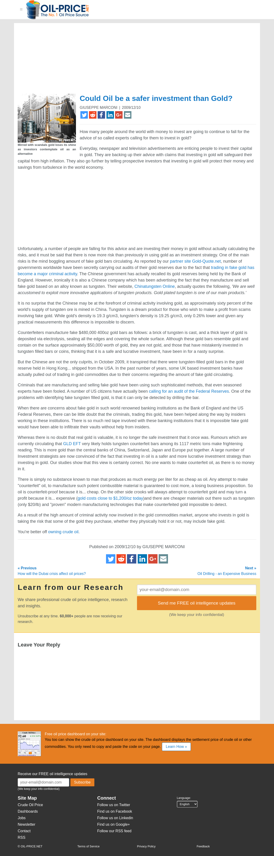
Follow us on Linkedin (115, 818)
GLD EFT (72, 443)
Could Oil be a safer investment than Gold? (156, 98)
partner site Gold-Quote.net (195, 261)
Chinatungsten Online (154, 286)
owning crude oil (63, 531)
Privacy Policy (146, 846)
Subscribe (82, 782)
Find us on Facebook (114, 811)
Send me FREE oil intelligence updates (197, 603)
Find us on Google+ (113, 824)
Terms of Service (88, 846)
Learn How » (176, 747)
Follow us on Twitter (113, 805)
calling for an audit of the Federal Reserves (189, 391)
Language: (184, 798)
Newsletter (26, 824)
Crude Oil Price (30, 805)
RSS (21, 837)
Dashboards (28, 811)
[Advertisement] (131, 60)
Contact (24, 831)
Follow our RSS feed (114, 831)
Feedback (203, 846)
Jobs (22, 818)
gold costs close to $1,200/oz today (110, 498)
